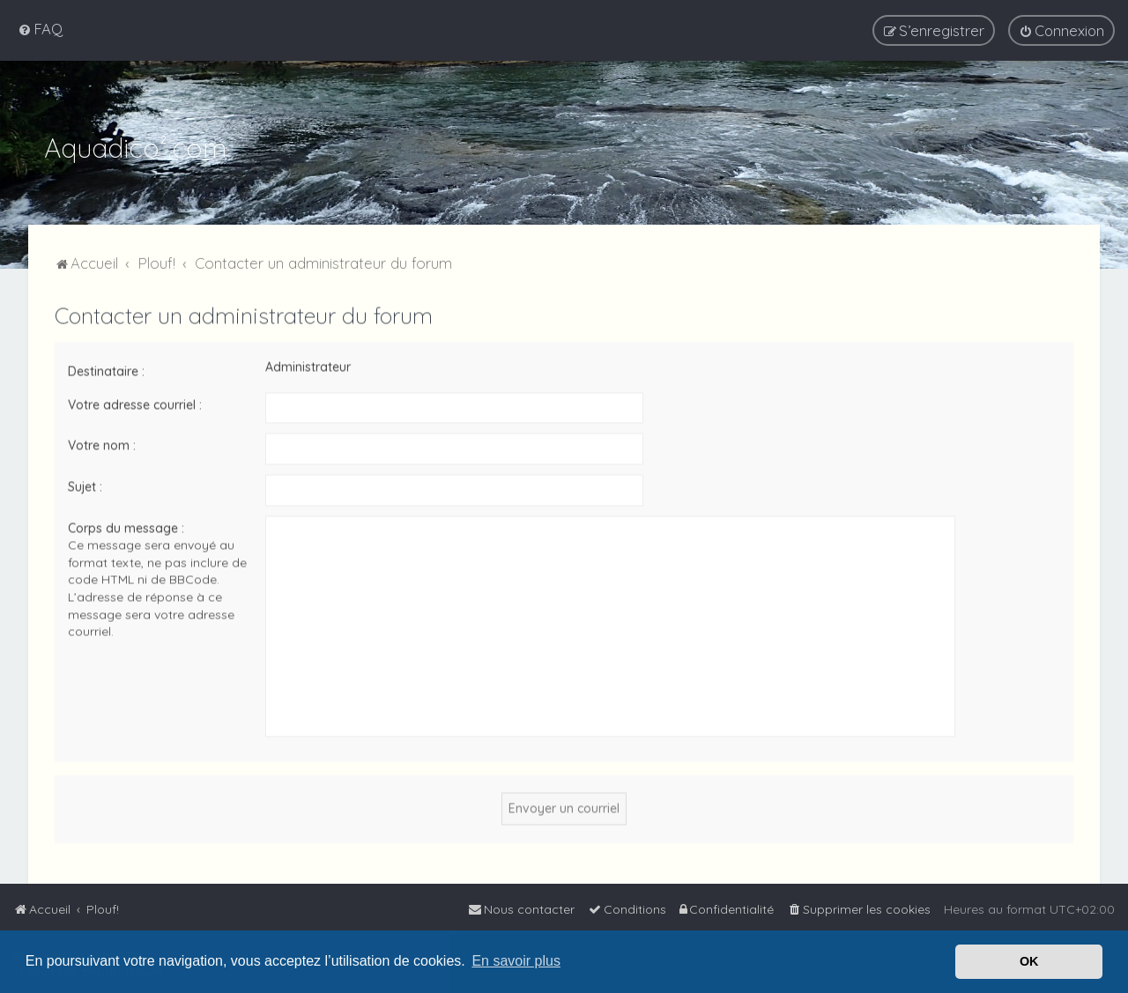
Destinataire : (106, 369)
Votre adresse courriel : (135, 403)
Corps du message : (126, 526)
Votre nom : (102, 443)
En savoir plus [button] (515, 960)
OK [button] (1029, 961)
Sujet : (85, 485)
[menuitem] (40, 28)
